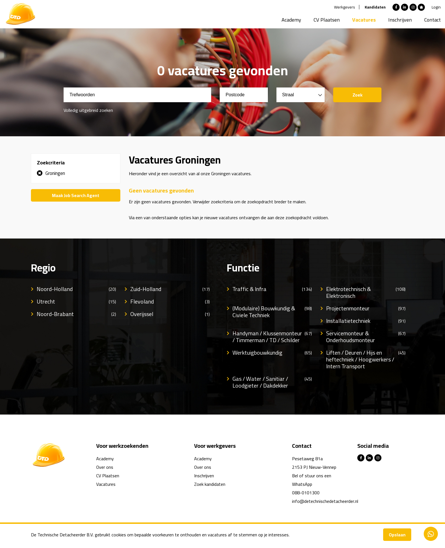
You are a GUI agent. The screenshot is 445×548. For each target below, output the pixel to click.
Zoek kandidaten (209, 484)
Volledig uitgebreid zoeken (88, 110)
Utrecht (76, 301)
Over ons (104, 467)
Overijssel (170, 314)
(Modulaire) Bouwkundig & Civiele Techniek (272, 312)
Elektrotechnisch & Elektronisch (366, 292)
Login (436, 7)
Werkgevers (344, 7)
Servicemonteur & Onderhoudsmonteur (366, 337)
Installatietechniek (366, 320)
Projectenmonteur (366, 308)
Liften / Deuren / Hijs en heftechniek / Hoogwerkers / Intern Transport (366, 359)
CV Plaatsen (327, 19)
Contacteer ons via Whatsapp (431, 534)
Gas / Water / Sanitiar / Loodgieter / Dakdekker (272, 382)
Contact (432, 19)
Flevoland (170, 301)
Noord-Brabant (76, 314)
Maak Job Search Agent (75, 195)
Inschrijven (400, 19)
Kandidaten (375, 7)
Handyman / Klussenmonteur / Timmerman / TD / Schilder (272, 337)
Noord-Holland (76, 289)
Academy (291, 19)
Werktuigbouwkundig (272, 352)
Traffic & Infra (272, 289)
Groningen (55, 173)
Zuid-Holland (170, 289)
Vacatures (364, 19)
